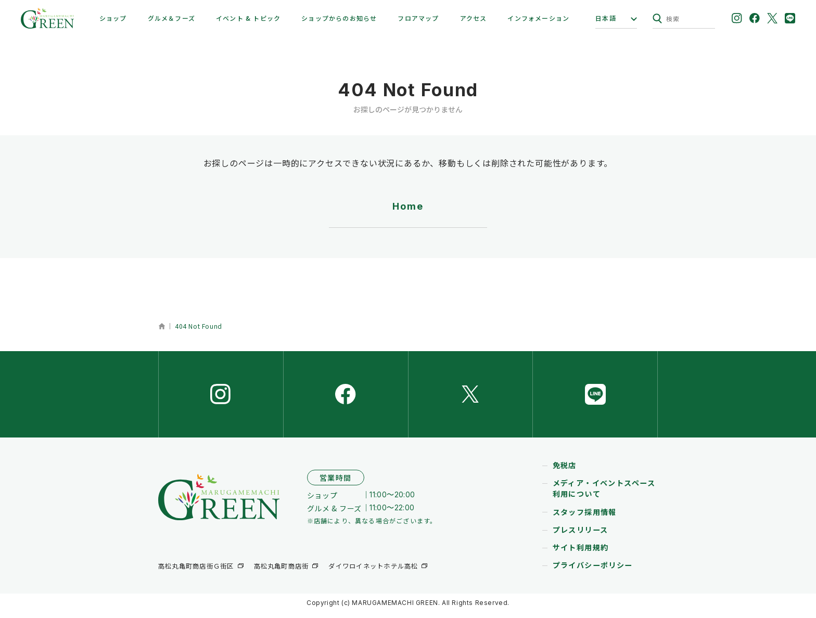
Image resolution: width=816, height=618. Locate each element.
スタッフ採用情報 (585, 518)
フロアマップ (418, 18)
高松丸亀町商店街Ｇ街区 (196, 573)
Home (407, 206)
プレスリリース (580, 536)
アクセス (473, 18)
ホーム (161, 326)
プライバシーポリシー (593, 571)
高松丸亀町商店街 (281, 573)
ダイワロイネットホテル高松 (373, 573)
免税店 (565, 472)
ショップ (113, 18)
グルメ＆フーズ (171, 18)
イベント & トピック (248, 18)
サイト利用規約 (581, 554)
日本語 (605, 18)
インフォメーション (538, 18)
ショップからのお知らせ (339, 18)
